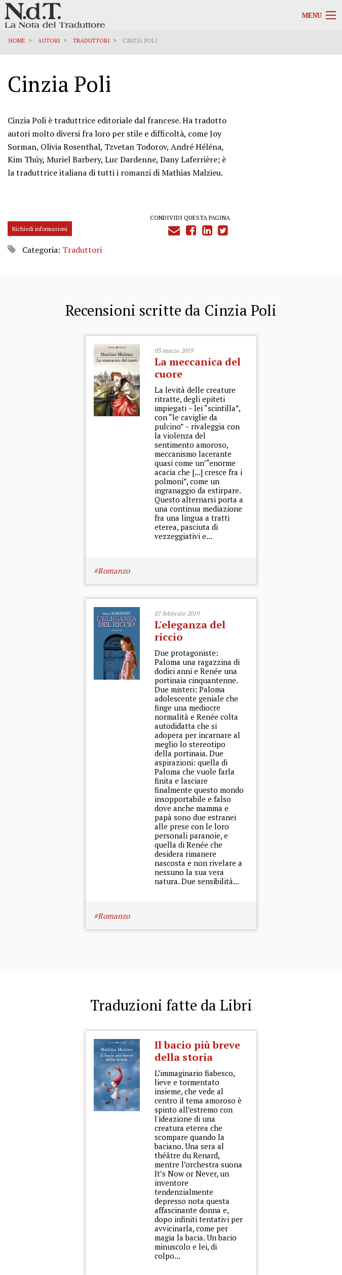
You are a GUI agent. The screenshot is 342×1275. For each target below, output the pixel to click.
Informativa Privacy (305, 1159)
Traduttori (91, 40)
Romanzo (36, 653)
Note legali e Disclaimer (298, 1178)
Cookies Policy (312, 1168)
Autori (49, 40)
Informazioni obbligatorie (295, 1188)
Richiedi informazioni (39, 244)
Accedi (318, 1210)
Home (17, 40)
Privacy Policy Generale (299, 1149)
